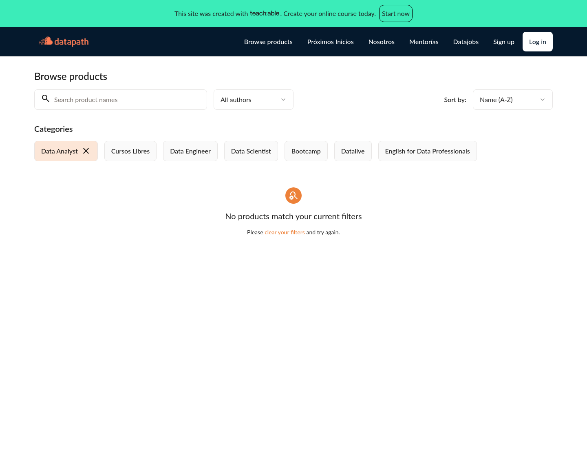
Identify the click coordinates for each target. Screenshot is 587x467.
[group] (260, 151)
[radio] (66, 151)
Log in (537, 41)
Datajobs (466, 41)
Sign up (503, 41)
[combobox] (254, 99)
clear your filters (285, 232)
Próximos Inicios (330, 41)
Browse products (268, 41)
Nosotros (382, 41)
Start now (396, 13)
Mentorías (424, 41)
